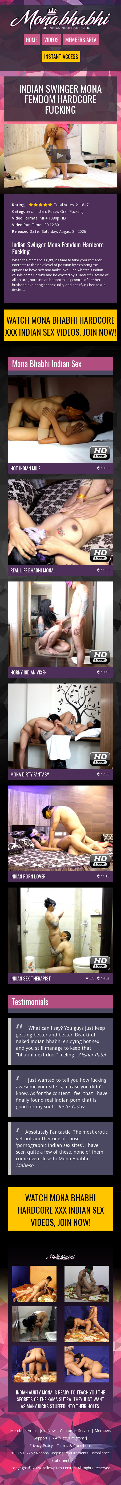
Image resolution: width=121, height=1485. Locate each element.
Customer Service (75, 1430)
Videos (51, 40)
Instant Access (61, 56)
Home (32, 40)
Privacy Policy (41, 1445)
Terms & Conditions (74, 1445)
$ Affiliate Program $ (69, 1438)
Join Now (48, 1430)
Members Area (80, 40)
